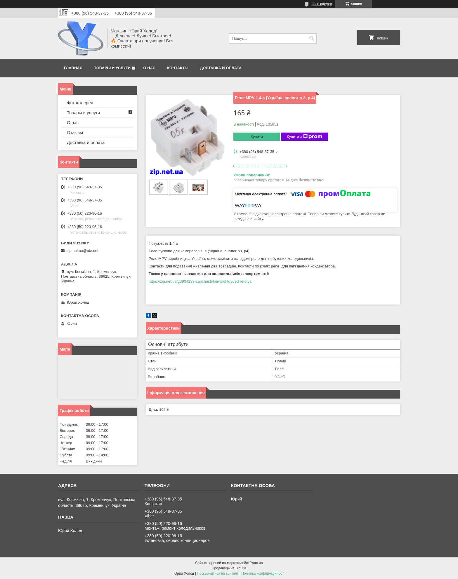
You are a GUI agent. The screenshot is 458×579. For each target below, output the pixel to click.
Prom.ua (256, 563)
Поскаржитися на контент (217, 573)
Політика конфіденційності (262, 573)
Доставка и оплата (221, 68)
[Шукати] (311, 38)
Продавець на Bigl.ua (229, 568)
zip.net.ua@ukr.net (82, 250)
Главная (73, 68)
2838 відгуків (321, 4)
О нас (149, 68)
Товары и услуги (112, 68)
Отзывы (75, 132)
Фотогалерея (80, 102)
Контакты (177, 68)
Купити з (304, 136)
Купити (257, 137)
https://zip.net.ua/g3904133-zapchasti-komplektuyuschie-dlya (200, 281)
